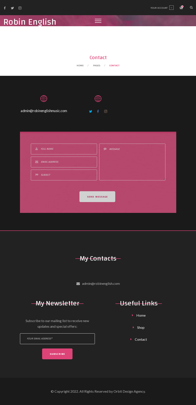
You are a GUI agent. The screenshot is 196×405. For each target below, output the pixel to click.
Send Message (97, 197)
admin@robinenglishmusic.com (44, 111)
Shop (141, 327)
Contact (141, 339)
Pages (96, 65)
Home (80, 65)
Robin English (29, 22)
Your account (162, 7)
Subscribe (57, 354)
